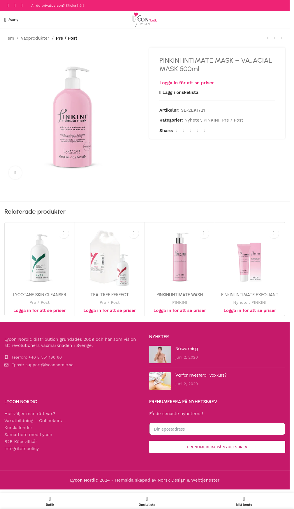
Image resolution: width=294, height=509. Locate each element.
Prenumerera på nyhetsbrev (217, 447)
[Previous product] (267, 38)
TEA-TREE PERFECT (109, 294)
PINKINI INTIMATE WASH (179, 294)
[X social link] (183, 130)
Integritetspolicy (21, 448)
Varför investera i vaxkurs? (201, 375)
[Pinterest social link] (190, 130)
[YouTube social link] (21, 5)
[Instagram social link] (14, 5)
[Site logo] (145, 19)
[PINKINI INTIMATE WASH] (180, 257)
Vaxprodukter (35, 38)
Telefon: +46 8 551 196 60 (36, 357)
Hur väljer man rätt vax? (29, 413)
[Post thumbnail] (160, 354)
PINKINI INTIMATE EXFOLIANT (249, 294)
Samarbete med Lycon (28, 434)
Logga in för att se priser (186, 82)
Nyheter (192, 120)
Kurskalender (18, 427)
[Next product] (281, 38)
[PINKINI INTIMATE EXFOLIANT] (250, 257)
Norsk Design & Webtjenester (188, 480)
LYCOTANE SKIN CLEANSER (39, 294)
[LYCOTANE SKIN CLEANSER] (40, 257)
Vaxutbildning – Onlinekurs (33, 420)
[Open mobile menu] (11, 20)
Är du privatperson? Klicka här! (57, 5)
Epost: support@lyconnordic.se (42, 364)
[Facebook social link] (7, 5)
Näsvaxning (186, 348)
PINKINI (211, 120)
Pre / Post (66, 38)
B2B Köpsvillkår (20, 441)
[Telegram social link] (204, 130)
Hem (9, 38)
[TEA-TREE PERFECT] (110, 257)
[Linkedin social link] (197, 130)
